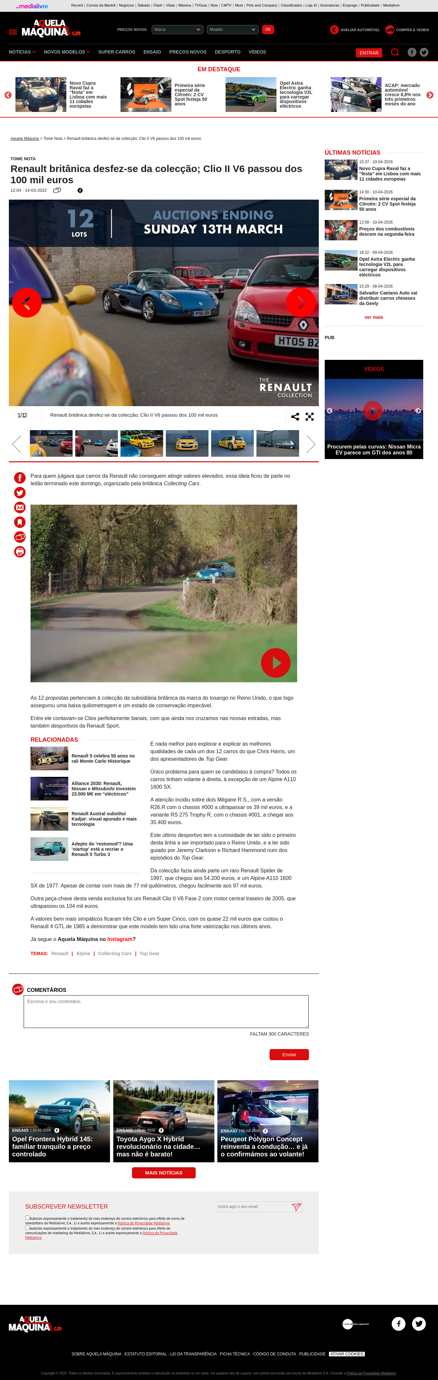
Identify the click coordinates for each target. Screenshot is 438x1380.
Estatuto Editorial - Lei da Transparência (171, 1354)
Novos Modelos (67, 52)
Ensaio (152, 52)
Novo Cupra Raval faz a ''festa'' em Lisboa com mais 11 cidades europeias (88, 94)
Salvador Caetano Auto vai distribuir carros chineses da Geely (388, 298)
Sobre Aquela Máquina (96, 1354)
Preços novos (188, 52)
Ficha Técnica (235, 1354)
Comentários (46, 990)
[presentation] (252, 1228)
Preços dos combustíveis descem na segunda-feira (387, 231)
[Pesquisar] (395, 52)
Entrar (369, 52)
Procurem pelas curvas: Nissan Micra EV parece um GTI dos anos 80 (374, 449)
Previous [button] (8, 95)
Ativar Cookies (347, 1354)
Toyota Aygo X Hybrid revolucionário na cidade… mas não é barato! (159, 1146)
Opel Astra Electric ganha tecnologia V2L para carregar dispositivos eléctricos (296, 94)
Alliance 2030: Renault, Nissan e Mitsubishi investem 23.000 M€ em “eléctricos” (104, 789)
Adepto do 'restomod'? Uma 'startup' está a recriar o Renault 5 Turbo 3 (102, 849)
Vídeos (257, 52)
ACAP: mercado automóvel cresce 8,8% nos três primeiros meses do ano (403, 94)
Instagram (119, 939)
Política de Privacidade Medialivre (144, 1223)
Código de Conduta (274, 1354)
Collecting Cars (115, 953)
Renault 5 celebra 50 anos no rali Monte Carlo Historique (103, 758)
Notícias (22, 52)
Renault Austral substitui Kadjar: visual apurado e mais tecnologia (104, 819)
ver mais (374, 317)
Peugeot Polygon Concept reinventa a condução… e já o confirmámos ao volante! (264, 1146)
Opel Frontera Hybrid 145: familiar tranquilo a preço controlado (52, 1146)
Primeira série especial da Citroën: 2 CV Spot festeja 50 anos (191, 94)
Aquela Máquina (25, 138)
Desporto (227, 52)
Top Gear (149, 953)
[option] (61, 94)
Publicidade (312, 1354)
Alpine (83, 953)
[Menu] (13, 32)
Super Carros (116, 52)
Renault (60, 953)
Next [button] (430, 95)
